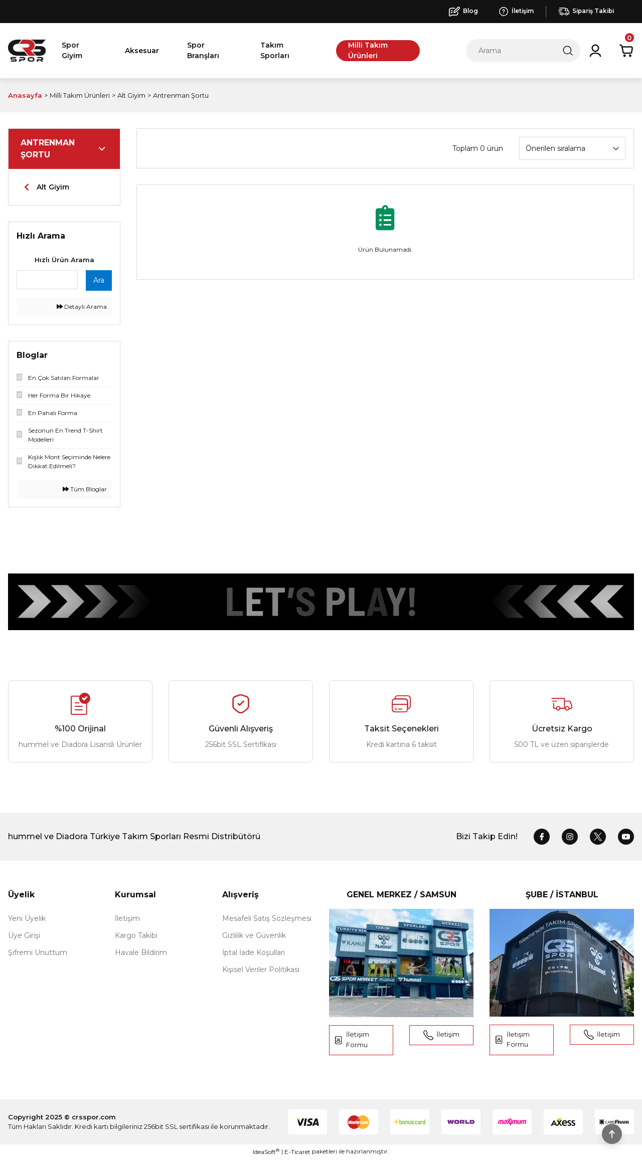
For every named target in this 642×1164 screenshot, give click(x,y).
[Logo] (27, 51)
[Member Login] (595, 50)
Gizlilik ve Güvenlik (254, 935)
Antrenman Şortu (181, 95)
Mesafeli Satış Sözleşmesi (266, 918)
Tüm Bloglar (85, 489)
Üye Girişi (24, 935)
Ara (98, 280)
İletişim (127, 918)
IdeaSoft (266, 1156)
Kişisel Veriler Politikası (260, 969)
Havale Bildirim (141, 952)
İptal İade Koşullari (253, 952)
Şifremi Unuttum (37, 952)
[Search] (523, 50)
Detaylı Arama (82, 306)
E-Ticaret (297, 1156)
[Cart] (626, 50)
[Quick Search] (47, 279)
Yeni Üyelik (27, 918)
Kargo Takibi (136, 935)
